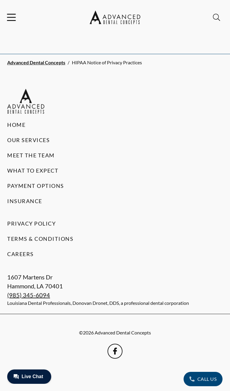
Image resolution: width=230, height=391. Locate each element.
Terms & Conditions (40, 238)
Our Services (28, 140)
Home (16, 124)
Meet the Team (31, 155)
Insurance (24, 201)
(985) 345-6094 (28, 295)
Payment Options (35, 185)
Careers (20, 254)
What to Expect (32, 170)
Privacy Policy (31, 223)
